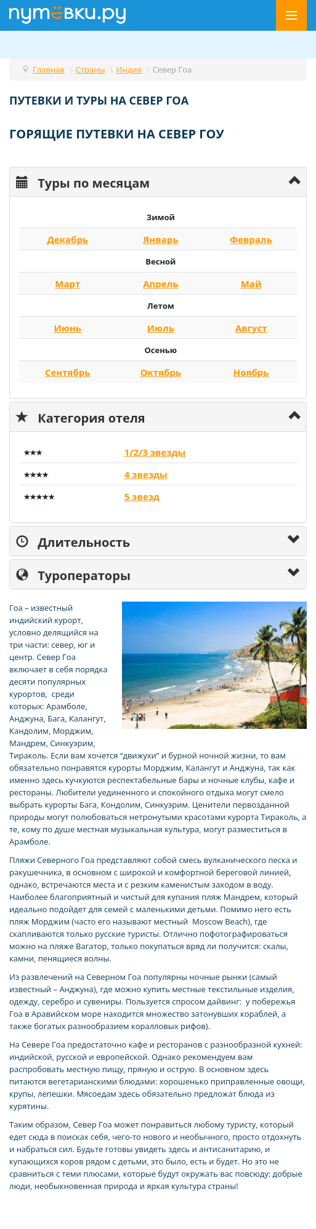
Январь (160, 239)
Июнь (67, 328)
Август (251, 328)
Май (251, 283)
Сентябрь (68, 372)
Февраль (251, 239)
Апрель (160, 283)
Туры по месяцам (83, 181)
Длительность (73, 541)
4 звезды (146, 474)
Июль (160, 328)
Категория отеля (80, 416)
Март (67, 283)
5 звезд (142, 496)
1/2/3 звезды (155, 452)
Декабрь (67, 239)
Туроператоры (73, 574)
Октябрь (160, 372)
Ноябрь (251, 372)
